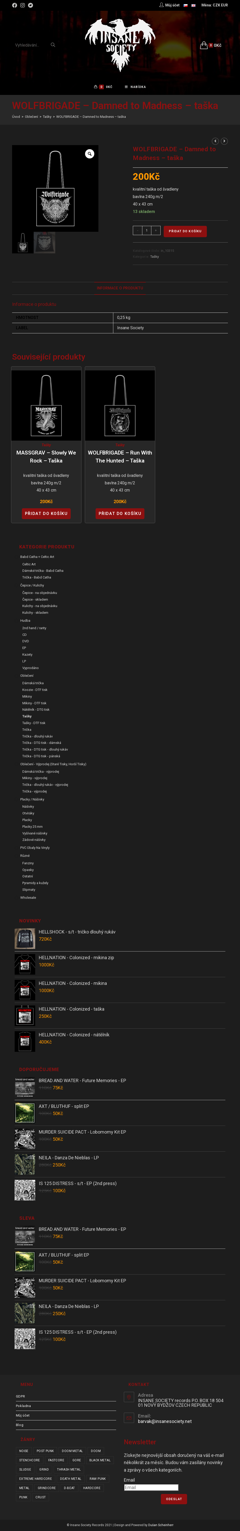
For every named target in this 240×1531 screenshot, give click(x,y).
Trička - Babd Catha (36, 578)
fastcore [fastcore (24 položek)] (56, 1461)
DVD (25, 642)
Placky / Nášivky (32, 800)
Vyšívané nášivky (34, 834)
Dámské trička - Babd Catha (42, 571)
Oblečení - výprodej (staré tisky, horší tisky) (53, 765)
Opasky (28, 870)
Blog (19, 1425)
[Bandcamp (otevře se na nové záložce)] (30, 5)
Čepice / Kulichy (32, 586)
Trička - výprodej (34, 792)
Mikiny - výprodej (34, 779)
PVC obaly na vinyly (35, 848)
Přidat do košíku (185, 232)
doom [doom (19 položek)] (96, 1451)
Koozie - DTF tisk (35, 690)
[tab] (120, 289)
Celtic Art (29, 565)
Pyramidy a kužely (35, 884)
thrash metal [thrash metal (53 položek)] (69, 1470)
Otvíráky (28, 814)
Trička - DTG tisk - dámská (41, 743)
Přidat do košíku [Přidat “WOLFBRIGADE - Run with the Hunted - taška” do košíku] (120, 514)
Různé (25, 856)
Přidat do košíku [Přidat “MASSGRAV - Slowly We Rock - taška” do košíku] (46, 514)
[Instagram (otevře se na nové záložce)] (22, 5)
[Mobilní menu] (135, 87)
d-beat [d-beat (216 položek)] (69, 1488)
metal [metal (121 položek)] (24, 1488)
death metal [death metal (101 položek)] (70, 1479)
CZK (216, 5)
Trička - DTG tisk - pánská (41, 757)
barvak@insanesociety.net (165, 1422)
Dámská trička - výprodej (40, 772)
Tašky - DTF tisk (33, 724)
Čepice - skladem (35, 600)
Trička (26, 730)
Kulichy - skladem (35, 613)
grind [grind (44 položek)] (44, 1470)
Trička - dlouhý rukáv (37, 737)
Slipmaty (28, 890)
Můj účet (23, 1416)
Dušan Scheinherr (160, 1525)
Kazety (27, 655)
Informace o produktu (120, 289)
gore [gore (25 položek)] (76, 1461)
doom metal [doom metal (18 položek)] (72, 1451)
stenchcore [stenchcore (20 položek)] (29, 1461)
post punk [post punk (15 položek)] (45, 1451)
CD (24, 635)
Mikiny (27, 697)
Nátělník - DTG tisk (36, 710)
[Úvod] (16, 117)
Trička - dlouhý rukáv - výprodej (45, 785)
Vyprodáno (30, 668)
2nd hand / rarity (34, 628)
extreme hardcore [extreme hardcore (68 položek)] (35, 1479)
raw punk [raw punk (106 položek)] (98, 1479)
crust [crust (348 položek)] (40, 1498)
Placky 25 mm (32, 827)
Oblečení (26, 676)
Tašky (154, 257)
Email (129, 1480)
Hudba (25, 621)
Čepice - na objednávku (39, 593)
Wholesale (28, 898)
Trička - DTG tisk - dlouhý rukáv (45, 750)
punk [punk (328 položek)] (23, 1498)
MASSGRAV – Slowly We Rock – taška (46, 457)
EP (24, 649)
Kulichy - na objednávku (39, 607)
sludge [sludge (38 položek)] (25, 1470)
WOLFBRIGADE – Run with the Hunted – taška (120, 457)
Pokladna (23, 1406)
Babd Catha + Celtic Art (37, 557)
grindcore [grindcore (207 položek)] (47, 1488)
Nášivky (28, 807)
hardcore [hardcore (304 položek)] (91, 1488)
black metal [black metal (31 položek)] (99, 1461)
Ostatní (27, 877)
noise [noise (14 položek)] (24, 1451)
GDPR (20, 1397)
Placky (27, 821)
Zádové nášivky (33, 840)
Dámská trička (33, 684)
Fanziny (28, 864)
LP (24, 662)
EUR (224, 5)
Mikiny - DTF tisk (34, 704)
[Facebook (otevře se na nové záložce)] (15, 5)
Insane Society (130, 328)
